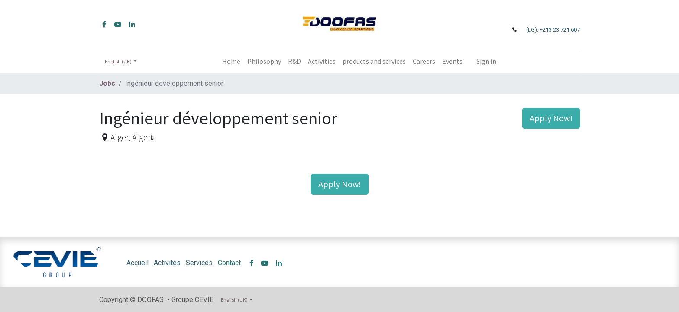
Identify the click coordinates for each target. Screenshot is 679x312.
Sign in (486, 61)
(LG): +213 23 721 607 (553, 29)
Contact (229, 263)
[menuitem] (231, 61)
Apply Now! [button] (551, 118)
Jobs (107, 83)
